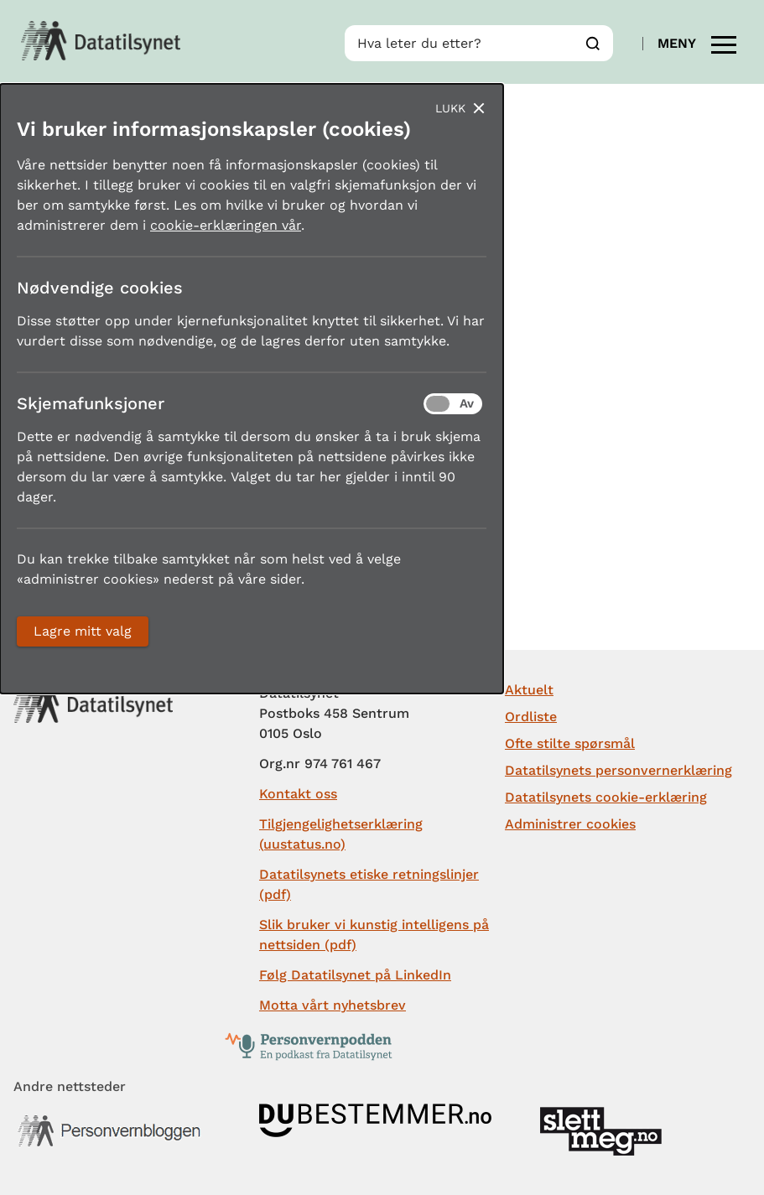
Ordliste (531, 717)
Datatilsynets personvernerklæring (618, 770)
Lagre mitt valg (83, 631)
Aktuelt (529, 690)
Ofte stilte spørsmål (570, 743)
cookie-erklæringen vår (225, 225)
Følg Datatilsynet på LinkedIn (355, 975)
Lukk (450, 108)
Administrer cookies (570, 824)
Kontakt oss (298, 794)
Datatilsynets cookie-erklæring (606, 797)
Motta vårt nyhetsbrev (332, 1005)
